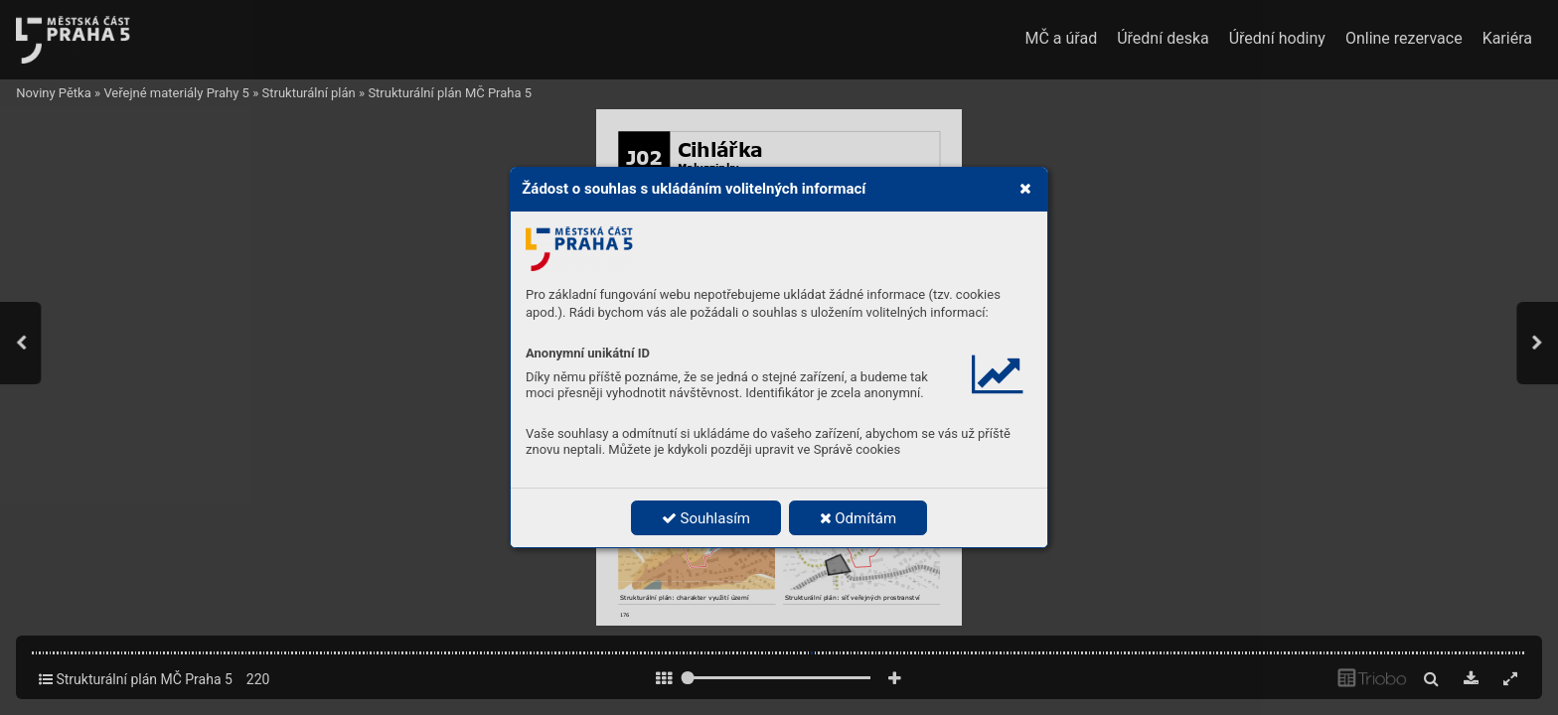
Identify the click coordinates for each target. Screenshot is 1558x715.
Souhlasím (706, 518)
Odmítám (858, 518)
